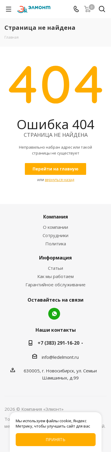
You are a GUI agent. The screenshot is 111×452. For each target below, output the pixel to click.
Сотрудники (55, 235)
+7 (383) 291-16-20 (58, 343)
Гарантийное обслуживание (55, 284)
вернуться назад (59, 179)
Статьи (55, 268)
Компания (55, 216)
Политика (55, 243)
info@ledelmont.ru (60, 357)
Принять (55, 439)
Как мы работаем (55, 276)
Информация (55, 257)
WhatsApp (54, 314)
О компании (55, 227)
